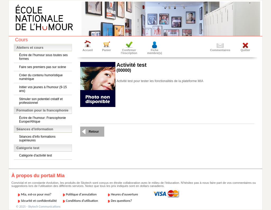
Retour (94, 131)
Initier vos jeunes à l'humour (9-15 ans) (43, 89)
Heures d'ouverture (124, 194)
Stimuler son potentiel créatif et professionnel (41, 101)
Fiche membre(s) (154, 51)
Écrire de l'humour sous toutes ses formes (43, 57)
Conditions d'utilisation (82, 201)
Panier (106, 50)
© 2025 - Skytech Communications (38, 206)
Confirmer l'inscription (129, 51)
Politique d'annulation (81, 194)
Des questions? (121, 201)
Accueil (87, 50)
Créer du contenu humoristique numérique (41, 77)
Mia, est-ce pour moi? (36, 194)
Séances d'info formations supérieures (37, 138)
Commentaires (220, 50)
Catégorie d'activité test (35, 155)
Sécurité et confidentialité (39, 201)
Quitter (245, 50)
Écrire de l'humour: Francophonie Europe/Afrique (42, 119)
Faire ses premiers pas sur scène (42, 67)
